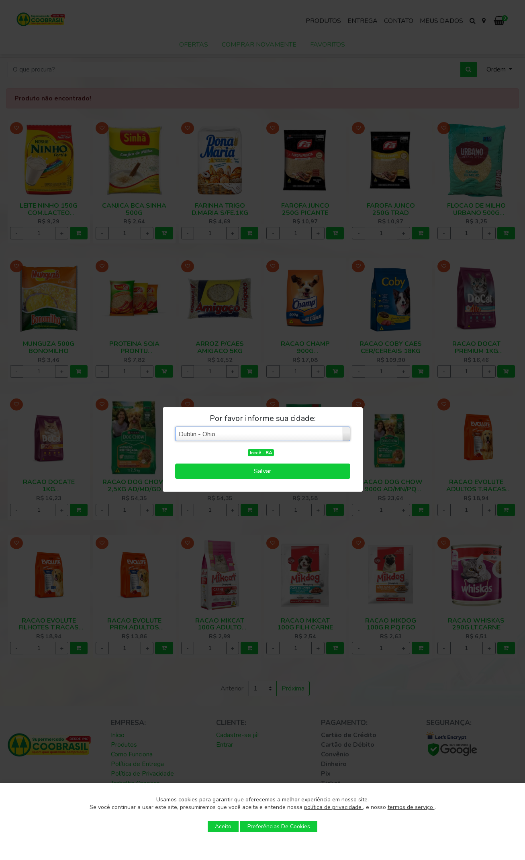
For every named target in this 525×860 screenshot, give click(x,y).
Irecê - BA (261, 452)
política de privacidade (333, 807)
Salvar (262, 471)
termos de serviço (411, 807)
